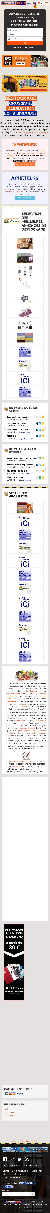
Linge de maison (26, 438)
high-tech (25, 706)
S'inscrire (7, 1174)
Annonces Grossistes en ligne (25, 1141)
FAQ (6, 1109)
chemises (42, 693)
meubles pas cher (38, 733)
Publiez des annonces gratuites (19, 761)
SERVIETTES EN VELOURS (18, 429)
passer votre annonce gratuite (32, 153)
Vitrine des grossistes (18, 494)
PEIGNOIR (11, 436)
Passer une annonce (25, 164)
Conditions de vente (11, 1177)
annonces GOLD (19, 766)
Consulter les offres (25, 198)
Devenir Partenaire (20, 1171)
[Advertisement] (25, 849)
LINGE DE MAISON (15, 477)
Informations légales (22, 1174)
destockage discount (26, 728)
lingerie (9, 696)
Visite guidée (10, 1115)
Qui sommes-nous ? (12, 1112)
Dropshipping (24, 432)
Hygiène (22, 426)
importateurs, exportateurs (33, 132)
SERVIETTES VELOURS (16, 423)
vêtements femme (14, 693)
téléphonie (20, 720)
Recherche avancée (25, 47)
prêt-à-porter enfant (27, 730)
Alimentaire (24, 419)
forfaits (33, 161)
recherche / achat (12, 192)
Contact (6, 1171)
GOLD (11, 156)
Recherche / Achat (26, 461)
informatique (40, 720)
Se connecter (36, 1171)
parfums (22, 704)
